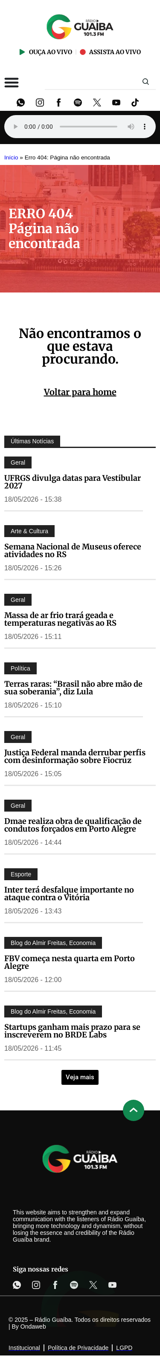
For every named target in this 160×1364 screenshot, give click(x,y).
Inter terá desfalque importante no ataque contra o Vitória (69, 893)
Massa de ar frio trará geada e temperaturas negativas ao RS (60, 619)
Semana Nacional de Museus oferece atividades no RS (72, 550)
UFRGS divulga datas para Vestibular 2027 (72, 482)
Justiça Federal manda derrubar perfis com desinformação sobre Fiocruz (74, 756)
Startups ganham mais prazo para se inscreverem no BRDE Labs (72, 1031)
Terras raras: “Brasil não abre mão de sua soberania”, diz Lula (73, 687)
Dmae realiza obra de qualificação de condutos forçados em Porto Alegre (73, 825)
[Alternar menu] (11, 82)
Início (11, 157)
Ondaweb (33, 1326)
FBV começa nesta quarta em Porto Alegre (69, 962)
